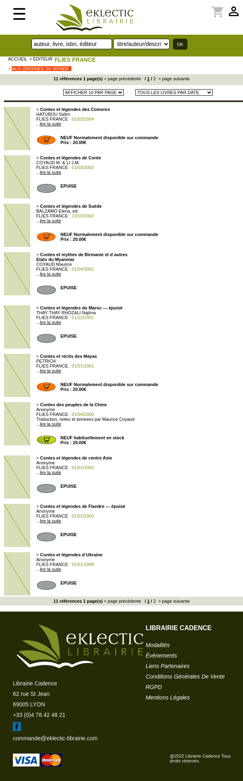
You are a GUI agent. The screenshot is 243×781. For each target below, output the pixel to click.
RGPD (153, 687)
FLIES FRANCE (75, 59)
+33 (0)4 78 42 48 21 (39, 715)
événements (161, 655)
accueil (17, 58)
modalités (157, 645)
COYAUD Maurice (54, 264)
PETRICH (46, 361)
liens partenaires (167, 666)
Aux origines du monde (40, 68)
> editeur (41, 58)
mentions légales (167, 697)
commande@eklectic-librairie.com (55, 738)
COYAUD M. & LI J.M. (58, 162)
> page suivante (173, 78)
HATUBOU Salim (53, 114)
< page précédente (122, 78)
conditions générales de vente (184, 676)
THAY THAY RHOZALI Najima (66, 312)
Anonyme (45, 409)
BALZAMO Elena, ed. (57, 211)
